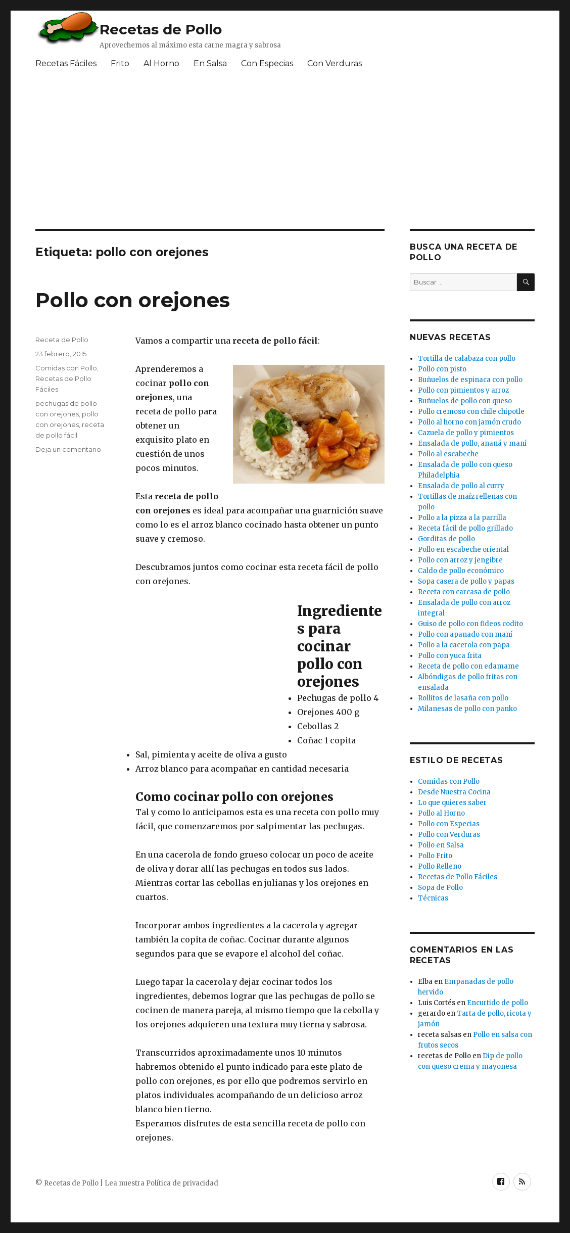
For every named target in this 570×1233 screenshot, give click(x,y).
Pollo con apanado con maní (465, 634)
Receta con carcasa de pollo (464, 592)
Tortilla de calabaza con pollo (466, 358)
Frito (120, 63)
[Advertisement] (280, 153)
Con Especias (267, 63)
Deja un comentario (68, 449)
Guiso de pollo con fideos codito (470, 624)
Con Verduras (334, 63)
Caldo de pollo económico (461, 570)
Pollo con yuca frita (450, 655)
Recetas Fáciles (66, 63)
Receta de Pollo (61, 340)
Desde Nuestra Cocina (454, 792)
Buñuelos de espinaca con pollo (470, 379)
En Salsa (210, 63)
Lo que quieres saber (452, 802)
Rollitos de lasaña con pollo (463, 698)
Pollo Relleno (439, 866)
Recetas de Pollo (161, 29)
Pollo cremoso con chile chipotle (471, 411)
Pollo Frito (435, 855)
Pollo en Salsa (441, 845)
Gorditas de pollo (446, 539)
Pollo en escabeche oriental (463, 549)
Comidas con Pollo (66, 368)
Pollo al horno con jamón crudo (469, 422)
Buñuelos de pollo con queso (465, 401)
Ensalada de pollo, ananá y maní (472, 443)
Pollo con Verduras (449, 834)
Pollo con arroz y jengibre (460, 560)
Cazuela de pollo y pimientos (466, 433)
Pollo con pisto (442, 369)
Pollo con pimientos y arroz (463, 390)
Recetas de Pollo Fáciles (457, 877)
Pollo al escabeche (448, 454)
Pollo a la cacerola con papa (464, 645)
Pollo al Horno (441, 813)
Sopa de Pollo (440, 887)
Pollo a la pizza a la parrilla (462, 517)
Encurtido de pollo (497, 1003)
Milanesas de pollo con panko (467, 708)
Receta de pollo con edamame (468, 666)
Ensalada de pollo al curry (461, 486)
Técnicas (433, 898)
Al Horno (161, 63)
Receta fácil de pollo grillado (465, 528)
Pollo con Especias (449, 824)
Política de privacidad (182, 1183)
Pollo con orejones (132, 300)
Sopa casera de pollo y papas (466, 581)
